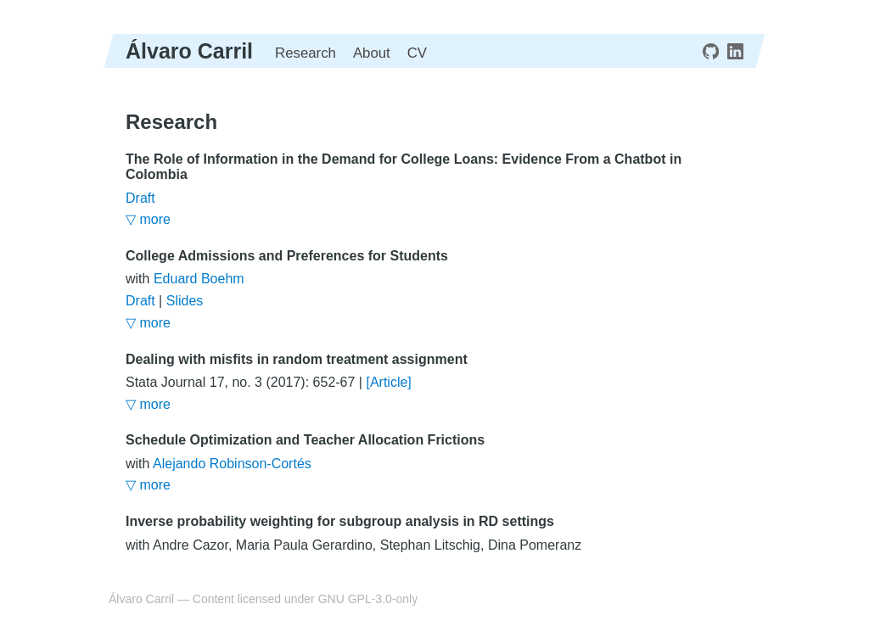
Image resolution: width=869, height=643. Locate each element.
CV (417, 53)
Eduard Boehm (199, 278)
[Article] (388, 382)
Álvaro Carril (189, 51)
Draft (140, 198)
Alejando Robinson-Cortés (232, 463)
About (371, 53)
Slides (185, 301)
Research (305, 53)
